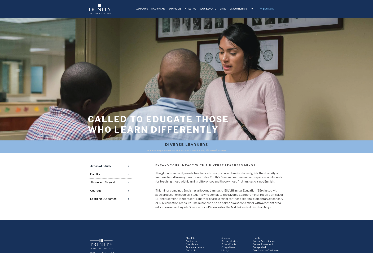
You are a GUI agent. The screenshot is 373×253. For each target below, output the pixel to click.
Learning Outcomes (103, 199)
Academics (191, 241)
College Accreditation (264, 241)
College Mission (260, 247)
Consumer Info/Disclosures (266, 250)
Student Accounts (195, 247)
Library (225, 250)
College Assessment (263, 244)
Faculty (95, 174)
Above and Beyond (102, 182)
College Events (228, 244)
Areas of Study (197, 150)
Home (150, 150)
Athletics (225, 238)
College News (228, 247)
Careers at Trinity (229, 241)
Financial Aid (192, 244)
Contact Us (191, 250)
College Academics (165, 150)
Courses (96, 190)
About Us (190, 238)
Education (182, 150)
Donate (256, 238)
